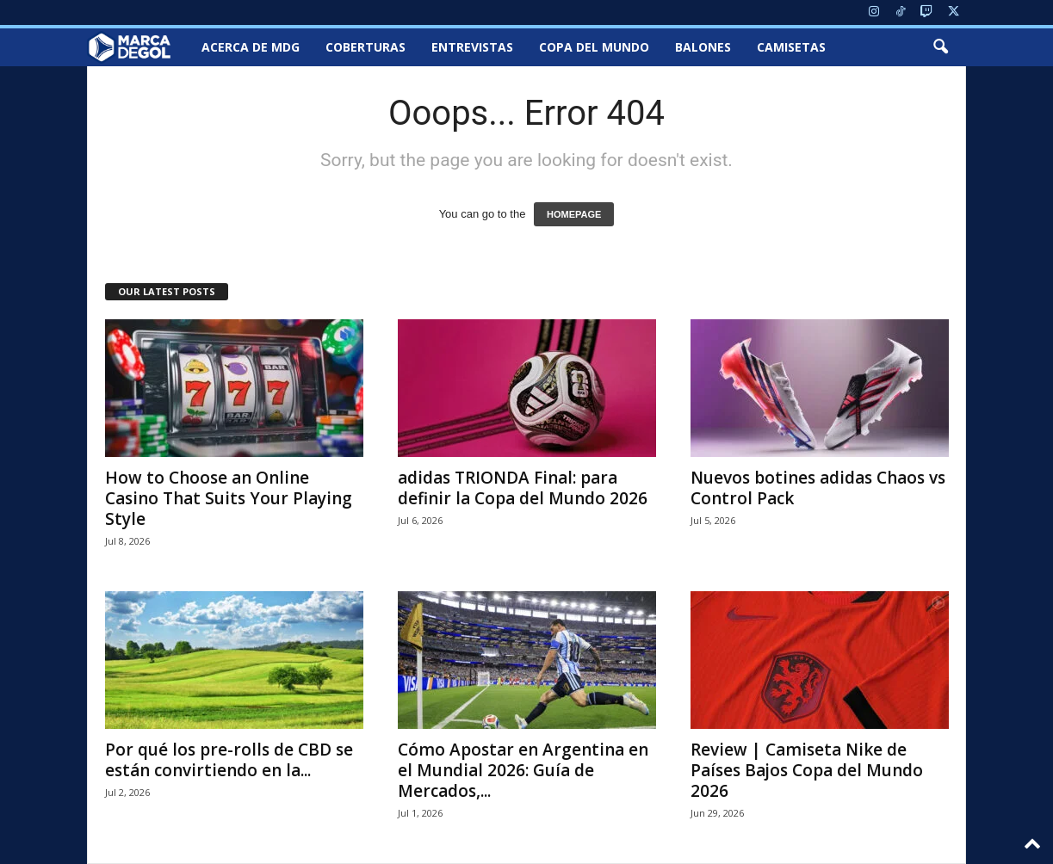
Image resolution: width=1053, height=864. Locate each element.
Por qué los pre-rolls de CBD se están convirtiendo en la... (229, 759)
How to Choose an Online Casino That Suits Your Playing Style (228, 498)
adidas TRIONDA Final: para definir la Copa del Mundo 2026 (522, 487)
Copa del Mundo (594, 47)
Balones (703, 47)
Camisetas (791, 47)
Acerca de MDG (250, 47)
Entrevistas (472, 47)
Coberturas (365, 47)
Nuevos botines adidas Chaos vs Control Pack (818, 487)
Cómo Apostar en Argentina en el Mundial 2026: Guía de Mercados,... (523, 770)
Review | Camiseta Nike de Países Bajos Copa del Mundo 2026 (807, 770)
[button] (940, 47)
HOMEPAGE (574, 214)
